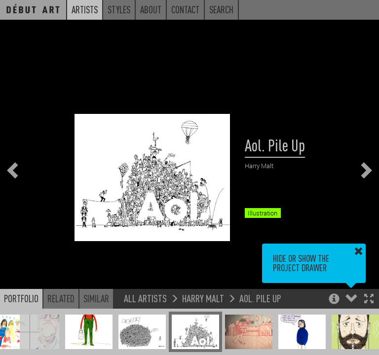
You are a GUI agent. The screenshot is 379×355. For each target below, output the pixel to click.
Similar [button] (96, 298)
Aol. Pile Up (260, 298)
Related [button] (61, 298)
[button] (369, 299)
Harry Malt (203, 298)
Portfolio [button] (21, 298)
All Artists (145, 298)
